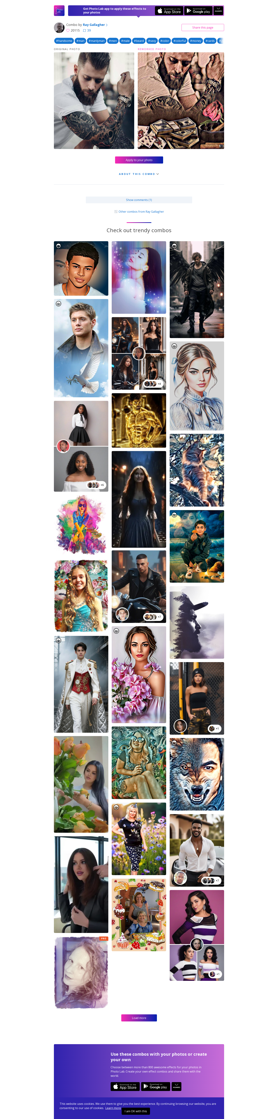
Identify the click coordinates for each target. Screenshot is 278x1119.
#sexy (152, 41)
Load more (139, 1018)
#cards (210, 41)
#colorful (179, 41)
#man (80, 41)
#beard (139, 41)
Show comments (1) (139, 200)
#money (195, 41)
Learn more (113, 1108)
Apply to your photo (139, 160)
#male (125, 41)
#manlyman (97, 41)
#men (113, 41)
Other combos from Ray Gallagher (139, 212)
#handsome (64, 41)
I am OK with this (136, 1111)
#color (164, 41)
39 (87, 30)
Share (202, 27)
